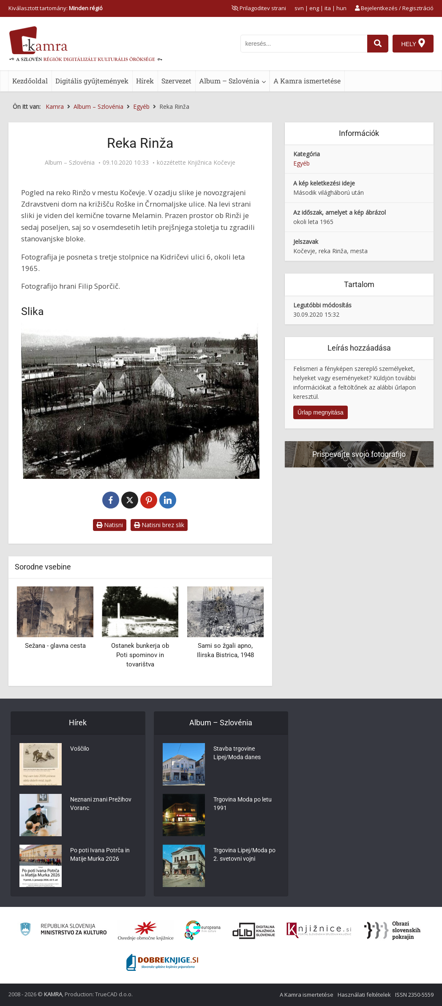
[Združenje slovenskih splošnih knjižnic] (319, 930)
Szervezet (176, 80)
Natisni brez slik (159, 525)
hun (341, 8)
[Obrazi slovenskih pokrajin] (392, 930)
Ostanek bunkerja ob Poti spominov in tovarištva (140, 655)
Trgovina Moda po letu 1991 (242, 804)
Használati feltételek (364, 994)
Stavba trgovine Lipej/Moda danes (237, 753)
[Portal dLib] (254, 930)
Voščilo (79, 749)
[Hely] (413, 44)
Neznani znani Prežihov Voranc (100, 804)
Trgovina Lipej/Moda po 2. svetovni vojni (244, 855)
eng (314, 8)
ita (328, 8)
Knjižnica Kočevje (211, 162)
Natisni (109, 525)
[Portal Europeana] (202, 930)
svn (299, 8)
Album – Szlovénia (229, 80)
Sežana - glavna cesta (55, 645)
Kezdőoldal (30, 80)
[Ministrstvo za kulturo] (63, 930)
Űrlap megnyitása (320, 412)
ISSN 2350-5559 (414, 994)
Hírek (145, 80)
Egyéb (301, 163)
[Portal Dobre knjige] (162, 962)
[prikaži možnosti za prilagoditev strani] (259, 8)
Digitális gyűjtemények (91, 80)
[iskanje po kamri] (303, 44)
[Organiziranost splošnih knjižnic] (145, 930)
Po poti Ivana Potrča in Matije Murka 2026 (100, 855)
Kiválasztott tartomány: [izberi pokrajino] (55, 8)
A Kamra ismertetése (307, 80)
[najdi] (377, 44)
